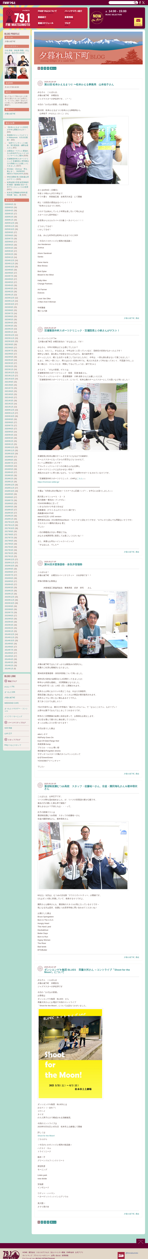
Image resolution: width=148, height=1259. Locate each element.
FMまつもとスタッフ (12, 745)
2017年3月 (9, 550)
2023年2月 (9, 329)
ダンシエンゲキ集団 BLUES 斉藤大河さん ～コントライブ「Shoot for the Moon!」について (87, 971)
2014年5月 (9, 656)
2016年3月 (9, 588)
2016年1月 (9, 594)
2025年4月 (9, 248)
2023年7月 (9, 313)
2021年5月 (9, 394)
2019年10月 (9, 454)
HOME (24, 1252)
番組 (137, 318)
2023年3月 (9, 326)
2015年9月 (9, 606)
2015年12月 (9, 597)
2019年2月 (9, 479)
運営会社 (32, 1252)
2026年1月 (9, 220)
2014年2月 (9, 665)
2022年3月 (9, 363)
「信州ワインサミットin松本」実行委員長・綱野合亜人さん (17, 145)
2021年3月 (9, 401)
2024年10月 (9, 267)
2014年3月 (9, 662)
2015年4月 (9, 622)
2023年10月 (9, 304)
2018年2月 (9, 516)
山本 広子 (8, 733)
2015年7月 (9, 612)
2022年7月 (9, 351)
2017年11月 (9, 525)
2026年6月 (9, 204)
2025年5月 (9, 245)
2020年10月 (9, 416)
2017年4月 (9, 547)
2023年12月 (9, 298)
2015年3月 (9, 625)
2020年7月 (9, 426)
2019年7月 (9, 463)
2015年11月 (9, 600)
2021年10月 (9, 379)
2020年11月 (9, 413)
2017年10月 (9, 528)
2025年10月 (9, 229)
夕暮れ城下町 (129, 318)
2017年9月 (9, 531)
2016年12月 (9, 559)
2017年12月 (9, 522)
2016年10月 (9, 566)
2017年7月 (9, 538)
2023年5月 (9, 319)
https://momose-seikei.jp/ (48, 482)
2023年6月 (9, 316)
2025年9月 (9, 232)
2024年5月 (9, 282)
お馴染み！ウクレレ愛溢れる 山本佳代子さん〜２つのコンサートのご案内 (18, 153)
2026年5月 (9, 207)
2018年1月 (9, 519)
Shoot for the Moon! (46, 1136)
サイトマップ (27, 1255)
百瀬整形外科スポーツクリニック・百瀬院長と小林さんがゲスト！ (82, 330)
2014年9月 (9, 644)
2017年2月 (9, 553)
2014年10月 (9, 641)
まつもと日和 (9, 692)
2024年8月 (9, 273)
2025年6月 (9, 242)
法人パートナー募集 (57, 1252)
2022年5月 (9, 357)
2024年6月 (9, 279)
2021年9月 (9, 382)
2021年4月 (9, 397)
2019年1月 (9, 482)
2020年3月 (9, 438)
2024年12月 (9, 260)
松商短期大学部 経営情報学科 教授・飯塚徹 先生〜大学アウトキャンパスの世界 (18, 184)
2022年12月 (9, 335)
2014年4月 (9, 659)
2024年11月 (9, 264)
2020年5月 (9, 432)
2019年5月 (9, 469)
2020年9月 (9, 419)
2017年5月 (9, 544)
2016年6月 (9, 578)
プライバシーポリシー (41, 1255)
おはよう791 (9, 687)
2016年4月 (9, 584)
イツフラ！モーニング (13, 716)
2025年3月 (9, 251)
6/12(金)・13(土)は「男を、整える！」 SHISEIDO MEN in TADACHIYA (18, 171)
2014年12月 (9, 634)
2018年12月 (9, 485)
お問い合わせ (56, 1255)
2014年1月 (9, 669)
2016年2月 (9, 591)
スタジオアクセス (42, 1252)
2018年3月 (9, 513)
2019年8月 (9, 460)
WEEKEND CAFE (11, 703)
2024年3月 (9, 288)
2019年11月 (9, 450)
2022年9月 (9, 344)
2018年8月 (9, 497)
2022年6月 (9, 354)
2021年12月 (9, 373)
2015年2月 (9, 628)
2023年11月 (9, 301)
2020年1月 (9, 444)
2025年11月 (9, 226)
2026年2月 (9, 217)
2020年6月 (9, 429)
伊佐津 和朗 (18, 50)
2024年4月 (9, 285)
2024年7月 (9, 276)
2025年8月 (9, 235)
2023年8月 (9, 310)
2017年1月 (9, 556)
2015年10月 (9, 603)
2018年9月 (9, 494)
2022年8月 (9, 348)
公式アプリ (79, 1252)
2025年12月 (9, 223)
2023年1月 (9, 332)
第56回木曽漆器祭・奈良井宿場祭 (63, 564)
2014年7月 (9, 650)
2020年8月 (9, 422)
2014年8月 (9, 647)
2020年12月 (9, 410)
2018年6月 (9, 503)
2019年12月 (9, 447)
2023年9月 (9, 307)
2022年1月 (9, 369)
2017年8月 (9, 535)
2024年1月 (9, 295)
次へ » (53, 68)
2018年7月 (9, 500)
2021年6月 (9, 391)
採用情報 (65, 1255)
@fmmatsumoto (132, 1253)
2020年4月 (9, 435)
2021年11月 (9, 376)
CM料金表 (70, 1252)
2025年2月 (9, 254)
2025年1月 (9, 257)
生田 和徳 (8, 728)
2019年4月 (9, 472)
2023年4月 (9, 323)
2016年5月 (9, 581)
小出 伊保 (8, 50)
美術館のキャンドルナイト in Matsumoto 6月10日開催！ (17, 137)
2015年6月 (9, 616)
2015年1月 (9, 631)
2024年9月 (9, 270)
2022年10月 (9, 341)
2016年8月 (9, 572)
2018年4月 (9, 510)
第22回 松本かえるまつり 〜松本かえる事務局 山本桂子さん (79, 84)
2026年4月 (9, 211)
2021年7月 (9, 388)
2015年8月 (9, 609)
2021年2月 (9, 404)
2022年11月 (9, 338)
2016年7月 (9, 575)
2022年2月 (9, 366)
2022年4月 (9, 360)
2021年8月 (9, 385)
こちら (80, 478)
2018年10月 (9, 491)
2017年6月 (9, 541)
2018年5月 (9, 507)
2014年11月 (9, 637)
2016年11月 (9, 563)
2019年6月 (9, 466)
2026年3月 (9, 214)
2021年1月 (9, 407)
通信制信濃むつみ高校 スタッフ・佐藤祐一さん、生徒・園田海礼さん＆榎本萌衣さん (90, 787)
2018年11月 (9, 488)
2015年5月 (9, 619)
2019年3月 (9, 475)
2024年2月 (9, 292)
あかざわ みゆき (18, 53)
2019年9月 (9, 457)
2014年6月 (9, 653)
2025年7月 (9, 239)
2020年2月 (9, 441)
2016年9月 (9, 569)
